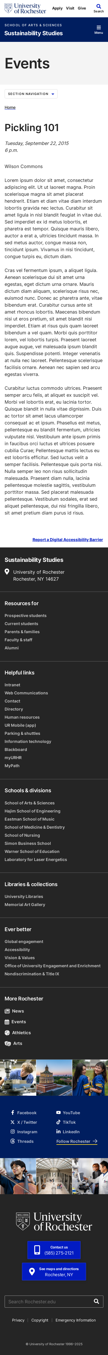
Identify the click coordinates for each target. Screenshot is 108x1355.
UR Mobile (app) (20, 725)
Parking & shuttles (22, 733)
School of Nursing (22, 835)
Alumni (12, 648)
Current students (21, 623)
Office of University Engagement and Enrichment (53, 965)
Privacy (18, 1320)
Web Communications (26, 693)
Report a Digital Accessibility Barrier (68, 539)
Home (10, 107)
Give (82, 8)
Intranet (12, 684)
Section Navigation (31, 94)
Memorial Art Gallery (25, 904)
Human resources (22, 717)
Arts (13, 1043)
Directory (14, 709)
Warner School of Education (32, 851)
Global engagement (24, 941)
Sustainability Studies (33, 33)
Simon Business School (28, 843)
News (14, 1011)
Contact (12, 701)
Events (15, 1022)
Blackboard (16, 749)
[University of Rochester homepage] (25, 8)
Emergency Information (76, 1320)
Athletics (18, 1033)
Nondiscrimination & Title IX (32, 973)
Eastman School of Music (29, 819)
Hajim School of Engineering (32, 811)
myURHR (13, 757)
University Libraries (24, 896)
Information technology (28, 741)
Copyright (39, 1320)
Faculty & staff (18, 639)
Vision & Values (20, 957)
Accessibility (17, 949)
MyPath (12, 765)
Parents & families (22, 631)
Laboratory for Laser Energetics (36, 859)
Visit (70, 8)
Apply (57, 8)
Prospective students (26, 615)
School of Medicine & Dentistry (35, 827)
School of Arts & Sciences (33, 25)
